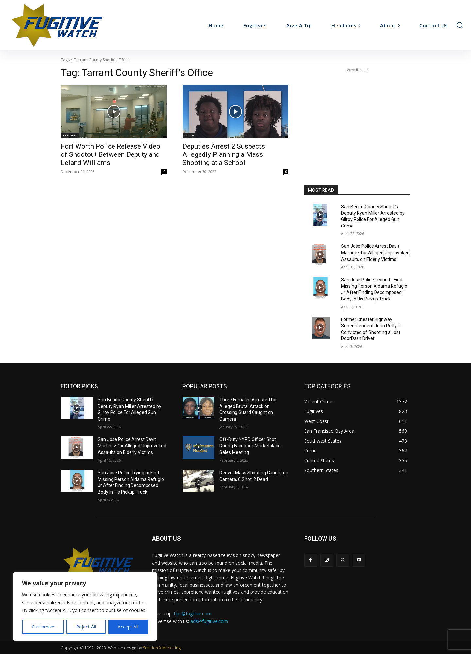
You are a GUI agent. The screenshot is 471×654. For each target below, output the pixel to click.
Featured (70, 135)
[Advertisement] (357, 114)
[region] (85, 606)
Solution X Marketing (162, 648)
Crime (189, 135)
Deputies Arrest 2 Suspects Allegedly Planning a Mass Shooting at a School (224, 154)
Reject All (86, 627)
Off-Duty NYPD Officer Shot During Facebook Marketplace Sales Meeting (250, 446)
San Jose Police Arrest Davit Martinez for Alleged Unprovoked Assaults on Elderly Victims (375, 253)
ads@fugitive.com (209, 621)
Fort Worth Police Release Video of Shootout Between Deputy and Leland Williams (110, 154)
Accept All (128, 627)
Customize (43, 627)
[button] (459, 24)
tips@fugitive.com (193, 613)
